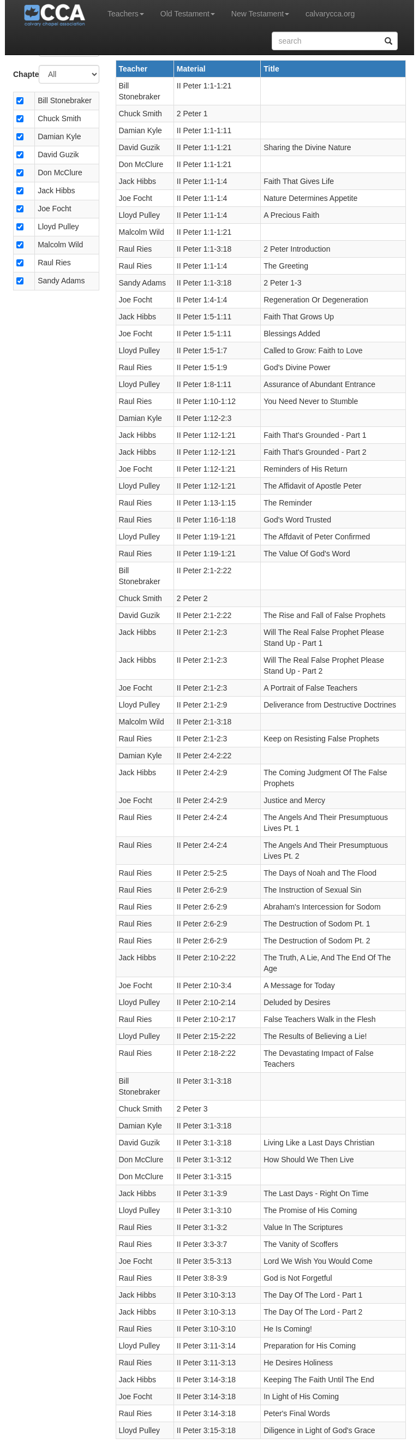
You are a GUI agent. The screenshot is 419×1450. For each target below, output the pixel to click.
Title (271, 68)
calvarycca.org (330, 13)
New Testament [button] (260, 13)
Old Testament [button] (187, 13)
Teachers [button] (125, 13)
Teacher (133, 68)
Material (191, 68)
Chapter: (22, 74)
